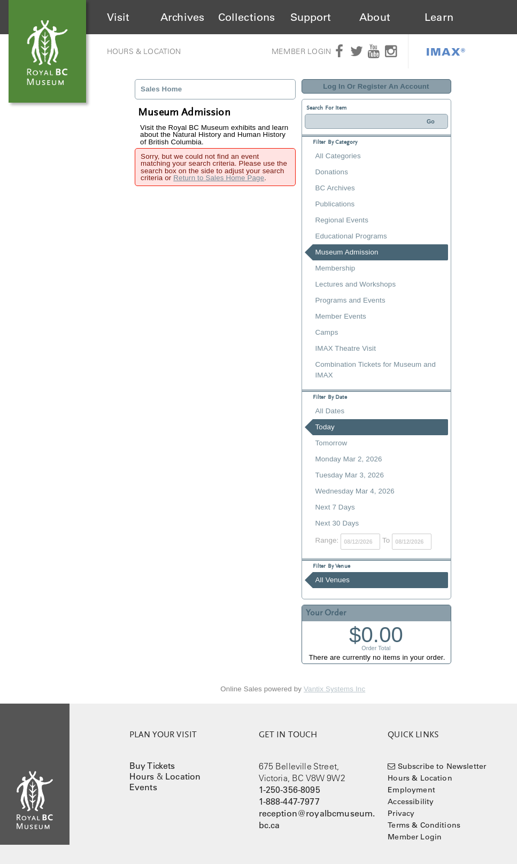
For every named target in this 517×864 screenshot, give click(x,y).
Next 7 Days (335, 507)
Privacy (401, 813)
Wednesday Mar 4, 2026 (355, 491)
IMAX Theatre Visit (345, 348)
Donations (331, 172)
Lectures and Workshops (355, 284)
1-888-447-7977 (289, 801)
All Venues (332, 580)
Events (143, 787)
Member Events (340, 316)
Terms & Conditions (424, 825)
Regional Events (341, 220)
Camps (326, 332)
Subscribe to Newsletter (442, 766)
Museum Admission (347, 252)
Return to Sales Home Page (218, 178)
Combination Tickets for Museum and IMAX (375, 369)
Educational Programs (351, 236)
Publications (335, 204)
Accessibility (411, 801)
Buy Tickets (152, 765)
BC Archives (335, 188)
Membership (335, 268)
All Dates (330, 411)
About (374, 17)
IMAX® (446, 51)
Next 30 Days (337, 523)
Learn (439, 17)
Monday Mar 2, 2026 (348, 459)
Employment (411, 789)
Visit (118, 17)
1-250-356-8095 (289, 789)
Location (182, 776)
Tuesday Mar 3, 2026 (349, 475)
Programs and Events (350, 300)
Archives (182, 17)
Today (325, 427)
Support (310, 17)
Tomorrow (331, 443)
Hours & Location (144, 51)
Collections (246, 17)
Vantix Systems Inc (334, 689)
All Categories (338, 156)
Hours (142, 776)
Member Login (301, 51)
